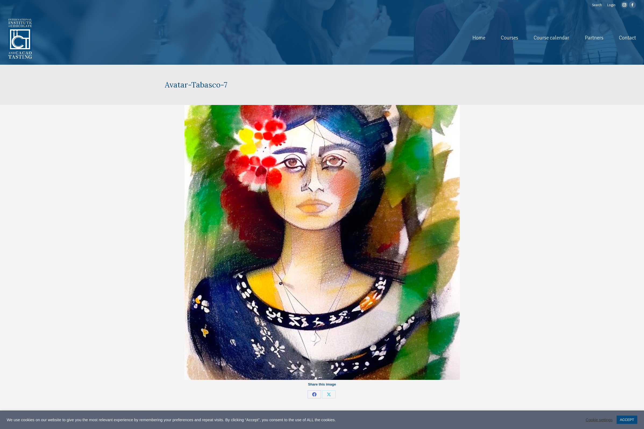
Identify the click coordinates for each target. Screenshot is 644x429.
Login (611, 5)
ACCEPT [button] (627, 420)
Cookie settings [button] (599, 420)
